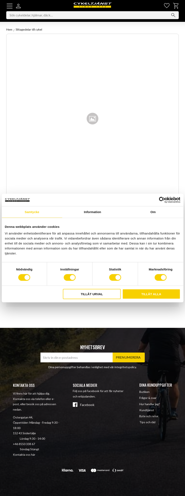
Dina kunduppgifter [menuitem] (155, 385)
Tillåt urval (92, 294)
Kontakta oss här (24, 454)
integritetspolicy (125, 367)
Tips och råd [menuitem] (147, 422)
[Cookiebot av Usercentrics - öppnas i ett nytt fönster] (162, 200)
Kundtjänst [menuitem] (146, 410)
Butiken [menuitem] (144, 392)
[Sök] (173, 15)
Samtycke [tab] (32, 212)
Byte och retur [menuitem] (148, 416)
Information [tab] (92, 212)
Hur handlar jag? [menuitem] (149, 404)
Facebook (87, 405)
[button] (10, 6)
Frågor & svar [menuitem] (147, 398)
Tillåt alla (151, 294)
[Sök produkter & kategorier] (92, 15)
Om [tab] (153, 212)
